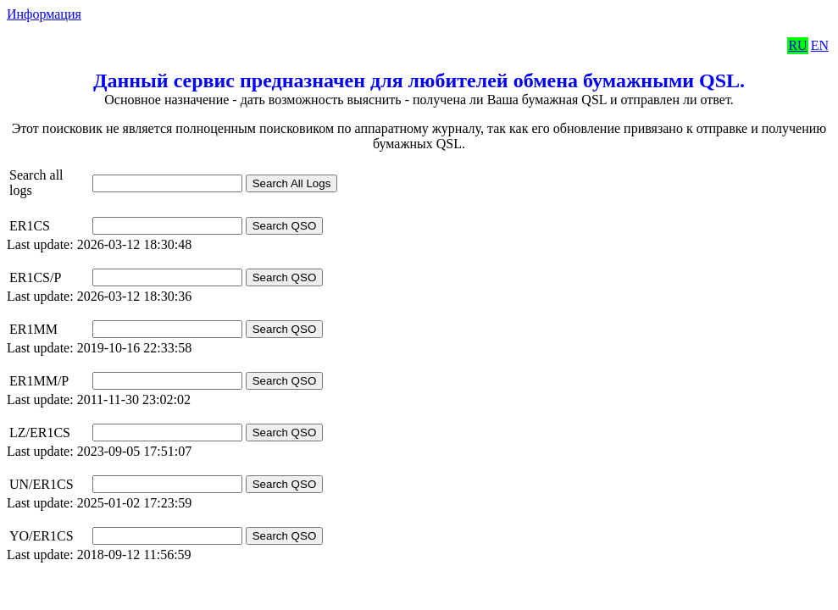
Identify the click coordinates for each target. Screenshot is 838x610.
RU (797, 45)
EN (820, 45)
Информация (44, 14)
